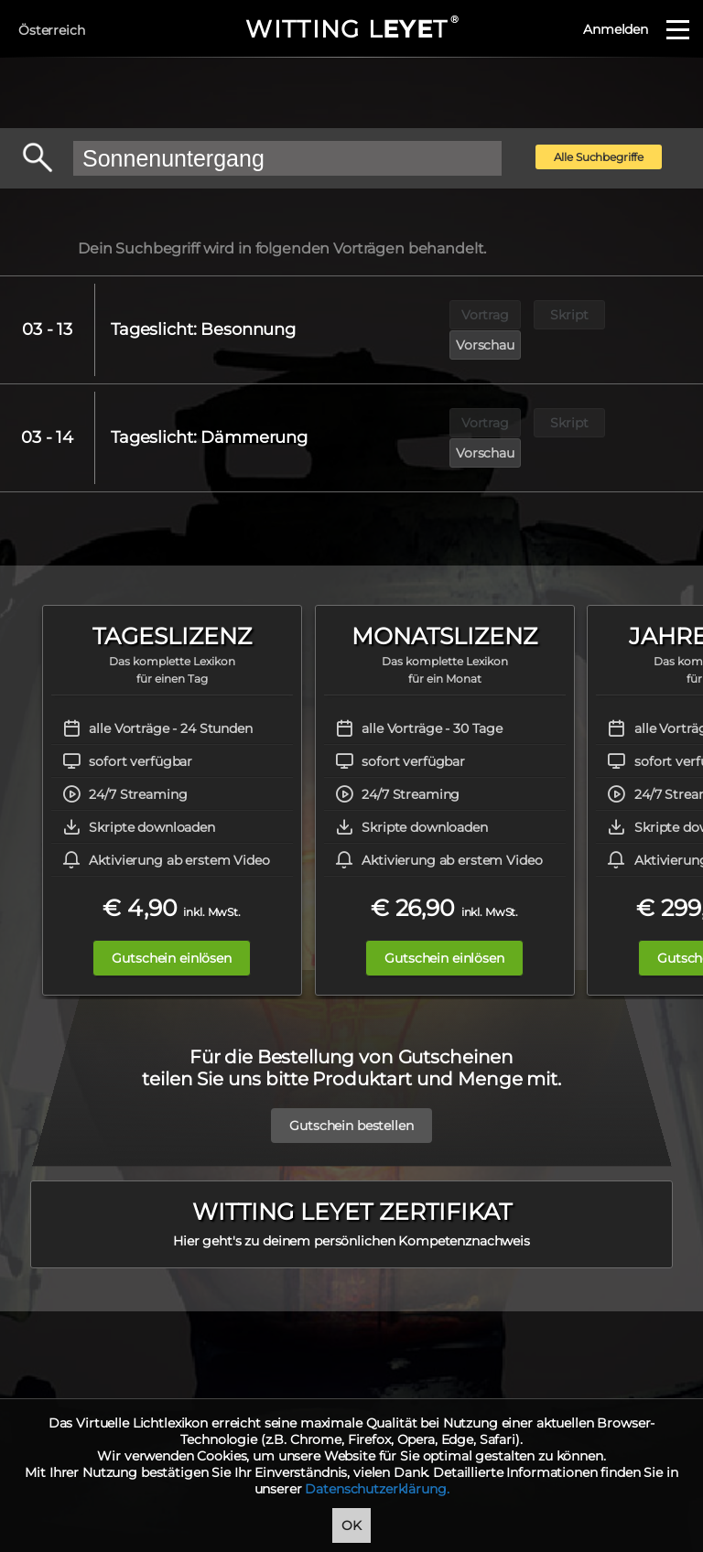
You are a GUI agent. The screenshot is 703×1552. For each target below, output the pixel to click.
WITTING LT (351, 29)
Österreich (51, 30)
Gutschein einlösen (171, 897)
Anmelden (615, 29)
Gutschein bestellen (351, 1065)
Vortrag (485, 315)
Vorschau (654, 315)
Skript (570, 315)
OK (351, 1525)
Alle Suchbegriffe (599, 157)
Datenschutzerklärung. (377, 1489)
